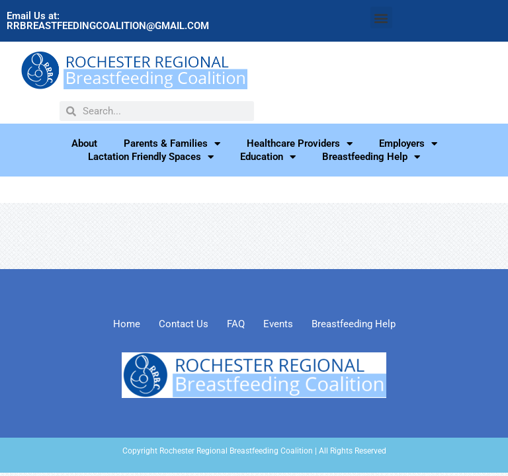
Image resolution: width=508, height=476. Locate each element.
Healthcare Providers (300, 143)
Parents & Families (172, 143)
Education (268, 156)
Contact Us (183, 324)
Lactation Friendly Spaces (151, 156)
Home (126, 324)
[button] (381, 17)
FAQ (236, 324)
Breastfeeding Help (371, 156)
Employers (408, 143)
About (84, 143)
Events (278, 324)
